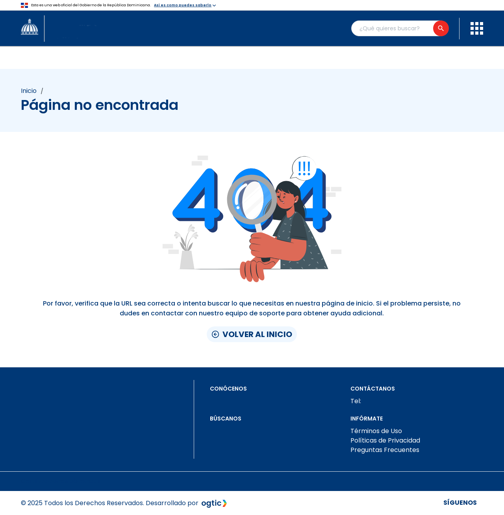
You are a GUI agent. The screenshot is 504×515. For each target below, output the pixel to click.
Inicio (29, 91)
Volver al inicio (251, 334)
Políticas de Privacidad (385, 440)
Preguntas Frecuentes (384, 449)
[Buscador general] (399, 28)
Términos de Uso (376, 430)
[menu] (477, 28)
